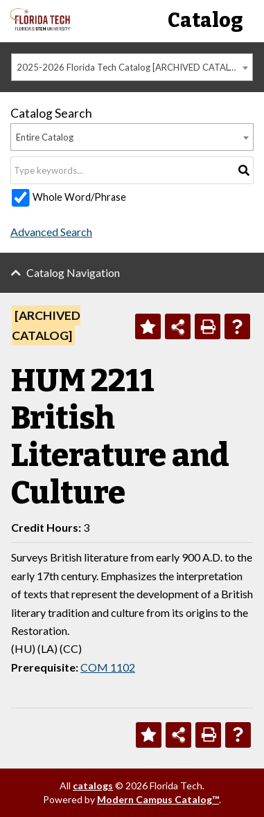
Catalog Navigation (73, 272)
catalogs (93, 785)
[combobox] (132, 67)
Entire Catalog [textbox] (44, 137)
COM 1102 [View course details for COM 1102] (107, 667)
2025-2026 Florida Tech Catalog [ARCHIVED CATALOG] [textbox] (132, 67)
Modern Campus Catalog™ (158, 799)
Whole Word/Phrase (79, 197)
